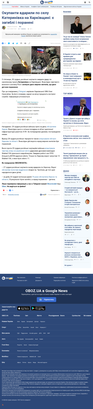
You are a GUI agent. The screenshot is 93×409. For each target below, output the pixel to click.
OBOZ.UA (79, 374)
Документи (38, 280)
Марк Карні (68, 195)
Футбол (19, 327)
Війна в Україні (24, 6)
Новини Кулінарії (33, 345)
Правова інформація (59, 277)
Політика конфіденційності (79, 277)
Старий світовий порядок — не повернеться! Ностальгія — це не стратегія (73, 190)
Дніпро (37, 321)
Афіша (19, 362)
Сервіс (41, 339)
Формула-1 (43, 327)
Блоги (62, 315)
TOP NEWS (67, 93)
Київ (18, 321)
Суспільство (76, 315)
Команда (38, 277)
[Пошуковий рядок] (89, 2)
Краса (29, 362)
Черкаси (42, 321)
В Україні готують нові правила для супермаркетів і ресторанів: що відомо (72, 57)
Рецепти (19, 345)
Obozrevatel (52, 184)
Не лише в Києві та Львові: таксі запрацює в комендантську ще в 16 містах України (72, 77)
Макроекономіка (34, 350)
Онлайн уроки (33, 333)
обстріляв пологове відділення (15, 170)
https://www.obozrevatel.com (63, 371)
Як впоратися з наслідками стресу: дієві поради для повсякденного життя (73, 242)
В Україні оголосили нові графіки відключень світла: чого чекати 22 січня (76, 138)
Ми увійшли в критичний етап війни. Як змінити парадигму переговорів (73, 227)
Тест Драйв (20, 339)
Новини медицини (22, 356)
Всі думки (68, 265)
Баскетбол (26, 327)
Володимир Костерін (70, 220)
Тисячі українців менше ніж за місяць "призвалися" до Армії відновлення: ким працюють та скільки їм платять (75, 155)
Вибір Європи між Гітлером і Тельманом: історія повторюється (73, 202)
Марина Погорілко (12, 26)
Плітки (24, 362)
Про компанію (21, 277)
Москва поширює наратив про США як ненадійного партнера (72, 177)
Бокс (37, 327)
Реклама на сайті (22, 280)
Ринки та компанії (22, 350)
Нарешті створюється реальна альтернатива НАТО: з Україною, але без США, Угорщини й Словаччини (74, 255)
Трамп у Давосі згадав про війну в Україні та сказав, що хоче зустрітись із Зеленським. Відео (76, 121)
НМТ (48, 333)
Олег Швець (68, 247)
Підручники (24, 333)
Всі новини (87, 315)
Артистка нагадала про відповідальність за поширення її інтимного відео (76, 45)
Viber (4, 186)
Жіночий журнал (42, 362)
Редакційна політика (13, 194)
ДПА (40, 333)
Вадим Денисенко (69, 232)
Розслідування (54, 315)
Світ (26, 315)
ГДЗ (18, 333)
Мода (34, 362)
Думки (66, 171)
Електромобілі (29, 339)
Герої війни (15, 6)
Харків (23, 321)
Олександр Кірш (69, 260)
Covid (39, 356)
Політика (17, 315)
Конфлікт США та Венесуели (39, 6)
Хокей (32, 327)
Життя (39, 315)
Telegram (23, 91)
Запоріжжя (30, 321)
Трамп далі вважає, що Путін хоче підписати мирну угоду (76, 127)
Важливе (67, 12)
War (20, 26)
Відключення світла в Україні (72, 6)
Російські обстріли (56, 6)
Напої (25, 345)
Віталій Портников (69, 207)
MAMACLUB (33, 356)
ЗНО (44, 333)
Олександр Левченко (70, 182)
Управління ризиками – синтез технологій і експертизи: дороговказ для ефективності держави (73, 215)
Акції (36, 339)
